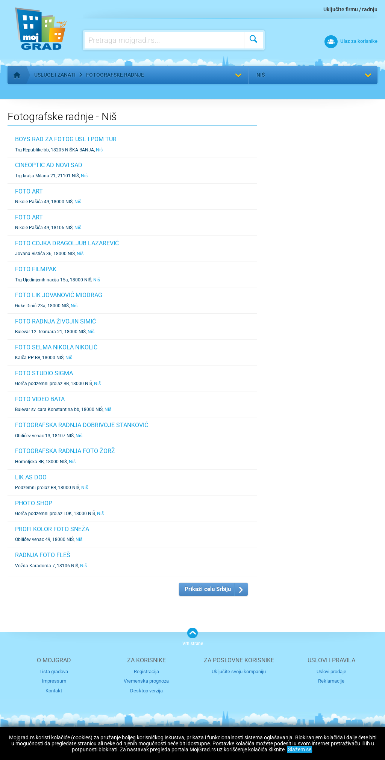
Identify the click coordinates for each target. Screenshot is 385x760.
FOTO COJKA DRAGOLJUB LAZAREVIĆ (67, 243)
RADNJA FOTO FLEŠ (42, 555)
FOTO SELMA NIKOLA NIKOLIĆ (56, 347)
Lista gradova (53, 671)
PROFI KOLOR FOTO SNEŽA (52, 529)
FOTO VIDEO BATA (40, 399)
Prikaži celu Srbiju (208, 589)
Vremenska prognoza (146, 681)
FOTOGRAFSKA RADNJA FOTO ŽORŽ (65, 451)
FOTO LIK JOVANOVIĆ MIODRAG (58, 295)
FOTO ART (29, 191)
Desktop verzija (146, 691)
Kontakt (53, 691)
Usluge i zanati (55, 75)
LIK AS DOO (31, 477)
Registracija (146, 671)
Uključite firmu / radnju (350, 9)
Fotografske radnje (115, 75)
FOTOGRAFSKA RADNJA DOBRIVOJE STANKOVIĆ (81, 425)
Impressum (54, 681)
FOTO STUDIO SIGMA (44, 373)
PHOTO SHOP (33, 503)
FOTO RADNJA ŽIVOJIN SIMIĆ (55, 321)
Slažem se (299, 749)
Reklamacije (331, 681)
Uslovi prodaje (331, 671)
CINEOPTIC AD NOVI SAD (48, 165)
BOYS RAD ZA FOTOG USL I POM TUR (66, 139)
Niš (260, 75)
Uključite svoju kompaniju (239, 671)
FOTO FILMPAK (35, 269)
